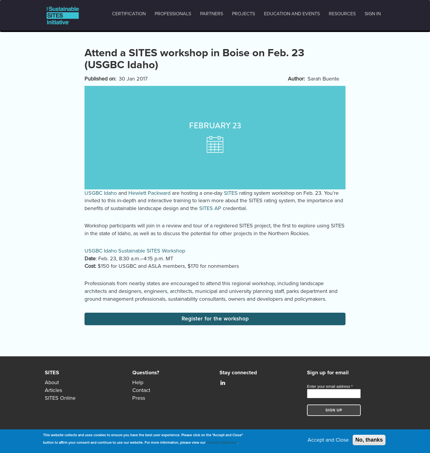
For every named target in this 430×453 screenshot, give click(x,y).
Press (138, 398)
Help (137, 382)
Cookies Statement (221, 443)
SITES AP (210, 208)
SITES (231, 193)
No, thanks (369, 440)
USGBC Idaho (101, 193)
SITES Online (60, 398)
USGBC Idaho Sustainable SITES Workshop (135, 250)
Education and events (292, 14)
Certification (129, 14)
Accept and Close (328, 440)
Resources (342, 14)
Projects (243, 14)
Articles (53, 390)
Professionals (173, 14)
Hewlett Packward (149, 193)
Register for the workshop (215, 318)
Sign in (373, 14)
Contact (141, 390)
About (52, 382)
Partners (211, 14)
